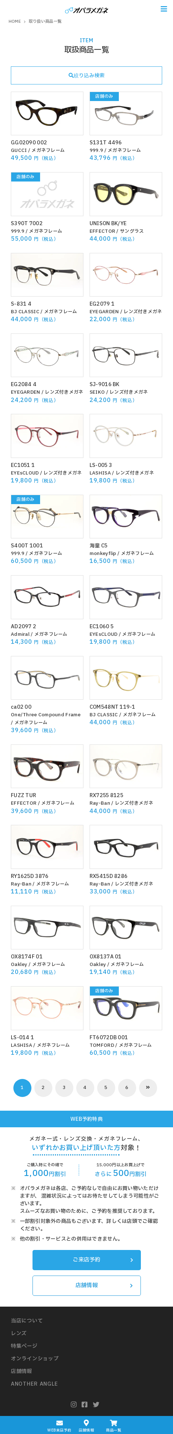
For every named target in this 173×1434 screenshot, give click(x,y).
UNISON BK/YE (108, 223)
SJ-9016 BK (105, 384)
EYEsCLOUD (25, 473)
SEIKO (97, 392)
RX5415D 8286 (108, 876)
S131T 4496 (106, 143)
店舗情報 (104, 1285)
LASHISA (100, 473)
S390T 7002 (27, 223)
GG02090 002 (29, 143)
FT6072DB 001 (109, 1037)
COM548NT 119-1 (112, 707)
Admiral (20, 634)
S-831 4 (21, 304)
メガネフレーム (48, 150)
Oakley (19, 964)
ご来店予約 (103, 1260)
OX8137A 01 (106, 957)
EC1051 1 (23, 465)
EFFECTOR (102, 231)
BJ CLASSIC (25, 311)
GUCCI (19, 150)
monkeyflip (103, 553)
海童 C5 (98, 546)
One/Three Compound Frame (46, 714)
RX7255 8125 (106, 795)
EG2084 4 (23, 384)
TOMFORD (102, 1045)
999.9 (96, 150)
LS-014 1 (22, 1037)
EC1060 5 (101, 626)
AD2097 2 (23, 626)
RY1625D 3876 (29, 876)
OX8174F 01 (27, 957)
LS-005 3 (101, 465)
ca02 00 (21, 707)
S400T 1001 (27, 546)
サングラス (132, 231)
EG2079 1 (102, 304)
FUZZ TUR (23, 795)
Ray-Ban (100, 803)
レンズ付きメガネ (143, 311)
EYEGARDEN (104, 311)
